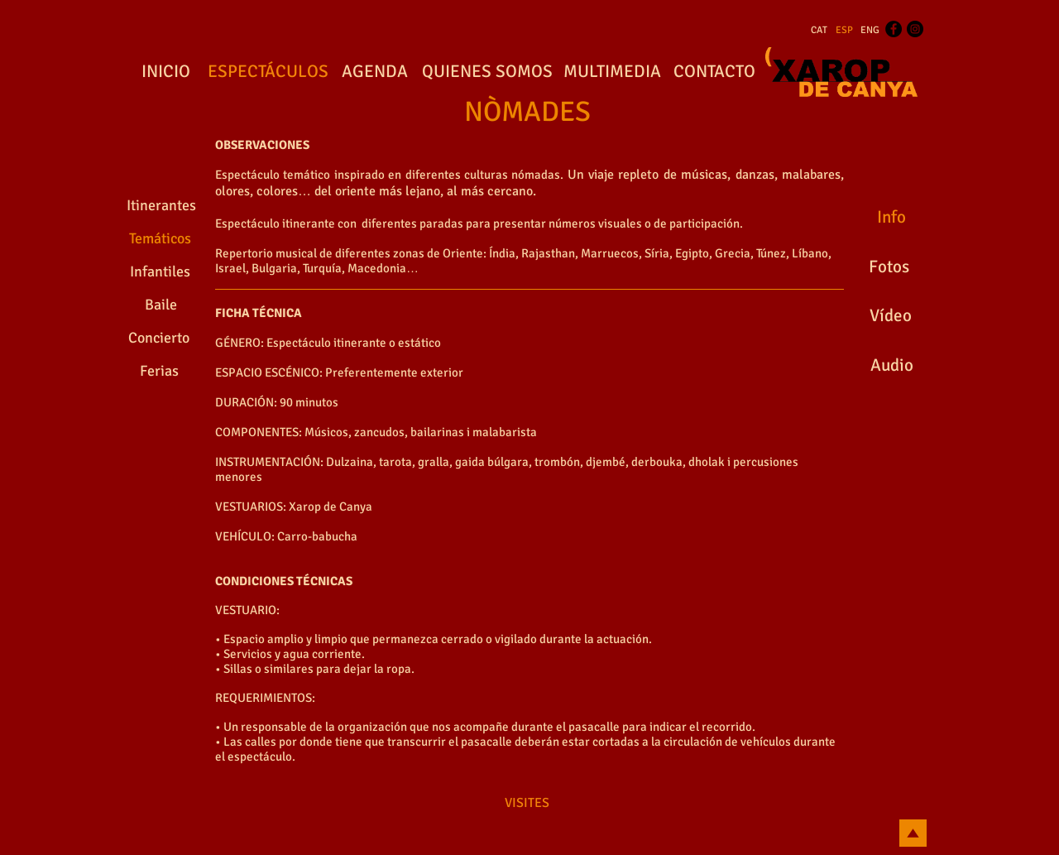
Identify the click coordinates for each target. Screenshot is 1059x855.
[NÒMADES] (527, 112)
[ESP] (844, 30)
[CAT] (819, 30)
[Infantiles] (160, 272)
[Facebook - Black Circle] (893, 29)
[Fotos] (888, 267)
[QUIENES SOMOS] (487, 72)
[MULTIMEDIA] (612, 72)
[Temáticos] (159, 239)
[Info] (891, 217)
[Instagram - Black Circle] (915, 29)
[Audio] (891, 365)
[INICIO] (165, 72)
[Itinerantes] (161, 206)
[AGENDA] (374, 72)
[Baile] (161, 305)
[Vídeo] (890, 316)
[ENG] (869, 30)
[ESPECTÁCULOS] (267, 72)
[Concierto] (159, 338)
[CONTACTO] (714, 72)
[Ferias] (158, 371)
